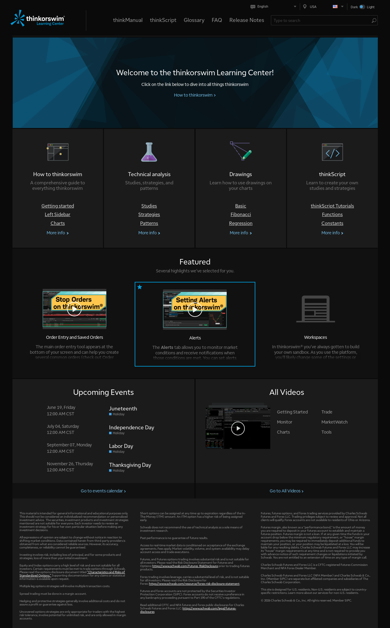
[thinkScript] (332, 188)
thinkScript (163, 19)
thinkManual (128, 19)
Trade (326, 411)
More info (58, 232)
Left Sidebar (57, 214)
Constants (332, 223)
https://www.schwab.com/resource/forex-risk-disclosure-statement (194, 583)
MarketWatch (334, 421)
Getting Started (292, 411)
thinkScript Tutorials (332, 206)
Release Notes (246, 19)
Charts (58, 223)
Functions (332, 214)
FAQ (217, 19)
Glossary (194, 19)
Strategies (149, 214)
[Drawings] (241, 188)
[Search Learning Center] (321, 20)
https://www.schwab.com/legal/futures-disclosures (188, 609)
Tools (326, 432)
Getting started (57, 206)
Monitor (284, 421)
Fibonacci (241, 214)
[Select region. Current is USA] (323, 6)
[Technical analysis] (149, 188)
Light (370, 7)
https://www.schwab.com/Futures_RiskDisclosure (185, 566)
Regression (241, 223)
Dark (354, 7)
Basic (240, 206)
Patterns (149, 223)
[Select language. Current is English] (275, 6)
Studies (149, 206)
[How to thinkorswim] (57, 188)
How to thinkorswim (195, 95)
